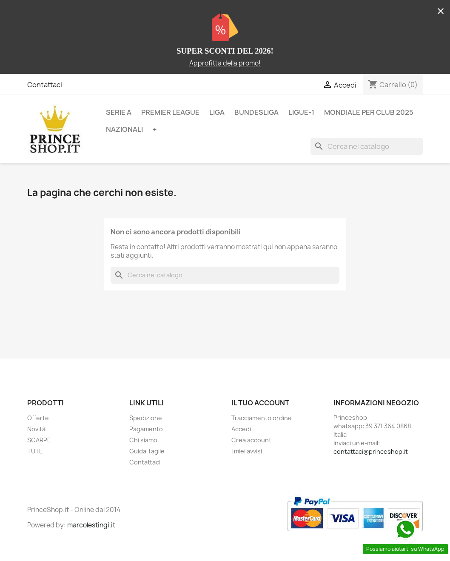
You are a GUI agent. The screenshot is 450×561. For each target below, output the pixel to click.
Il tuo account (260, 402)
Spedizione (145, 418)
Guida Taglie (147, 451)
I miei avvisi (246, 451)
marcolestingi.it (91, 525)
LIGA (217, 112)
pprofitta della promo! (227, 63)
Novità (36, 429)
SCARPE (39, 440)
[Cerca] (366, 146)
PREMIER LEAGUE (170, 112)
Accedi (241, 429)
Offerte (38, 418)
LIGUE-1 (301, 112)
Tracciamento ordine (261, 418)
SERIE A (118, 112)
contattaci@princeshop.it (370, 451)
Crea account (251, 440)
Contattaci (44, 84)
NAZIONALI (124, 129)
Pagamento (146, 429)
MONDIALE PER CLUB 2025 (368, 112)
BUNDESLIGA (256, 112)
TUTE (35, 451)
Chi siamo (143, 440)
